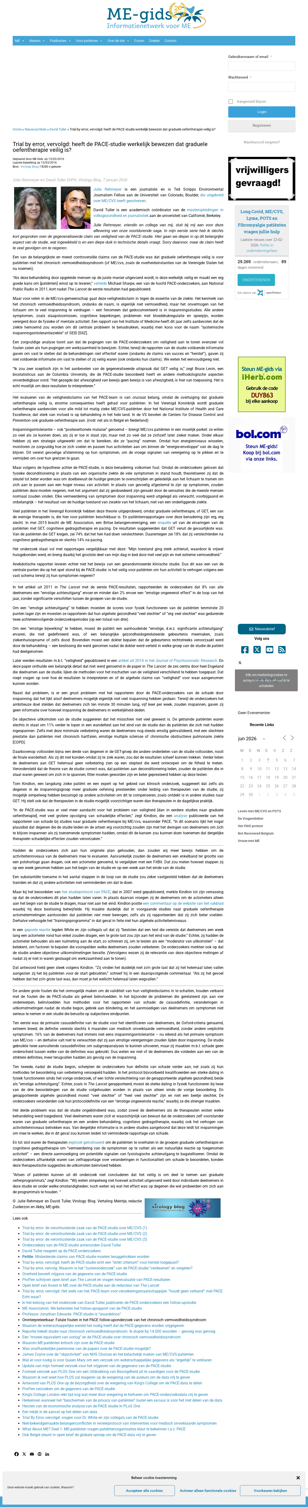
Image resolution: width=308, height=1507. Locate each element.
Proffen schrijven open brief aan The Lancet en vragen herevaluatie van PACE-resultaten (96, 1279)
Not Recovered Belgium (256, 833)
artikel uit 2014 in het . (168, 660)
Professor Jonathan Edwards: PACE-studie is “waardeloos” (71, 1314)
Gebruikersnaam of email (250, 56)
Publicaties (60, 41)
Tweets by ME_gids (266, 680)
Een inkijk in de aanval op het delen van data (59, 1412)
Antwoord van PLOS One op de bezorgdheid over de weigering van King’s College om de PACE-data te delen (112, 1383)
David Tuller (58, 129)
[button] (298, 1477)
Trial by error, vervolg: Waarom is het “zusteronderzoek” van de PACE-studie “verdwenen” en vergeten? (107, 1268)
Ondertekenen (256, 280)
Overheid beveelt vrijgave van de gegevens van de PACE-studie (74, 1274)
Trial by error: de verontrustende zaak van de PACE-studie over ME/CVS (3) (84, 1239)
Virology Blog (29, 166)
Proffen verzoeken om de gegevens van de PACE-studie (68, 1389)
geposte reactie (37, 929)
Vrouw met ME (249, 841)
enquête (165, 522)
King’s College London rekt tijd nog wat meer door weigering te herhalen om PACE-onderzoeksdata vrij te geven (115, 1394)
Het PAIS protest (250, 826)
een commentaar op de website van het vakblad (183, 903)
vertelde (100, 283)
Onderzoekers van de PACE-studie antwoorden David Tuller (71, 1245)
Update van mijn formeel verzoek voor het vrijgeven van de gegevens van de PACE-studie (96, 1366)
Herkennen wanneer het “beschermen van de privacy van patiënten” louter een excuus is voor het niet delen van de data (122, 1400)
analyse (180, 815)
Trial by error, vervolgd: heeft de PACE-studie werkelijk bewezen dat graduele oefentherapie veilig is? (110, 147)
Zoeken (154, 41)
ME (20, 41)
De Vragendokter (250, 818)
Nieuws (37, 41)
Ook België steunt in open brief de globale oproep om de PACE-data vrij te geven (89, 1435)
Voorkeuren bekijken (270, 1491)
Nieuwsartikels (35, 129)
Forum (139, 41)
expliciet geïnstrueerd (86, 1142)
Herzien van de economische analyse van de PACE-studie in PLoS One (81, 1406)
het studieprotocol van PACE (86, 892)
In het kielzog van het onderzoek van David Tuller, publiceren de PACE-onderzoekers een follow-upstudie (109, 1302)
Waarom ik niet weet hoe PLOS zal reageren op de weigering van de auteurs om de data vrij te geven (106, 1377)
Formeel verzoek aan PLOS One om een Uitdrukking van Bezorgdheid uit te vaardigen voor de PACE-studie (111, 1371)
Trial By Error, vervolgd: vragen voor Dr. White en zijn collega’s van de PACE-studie (90, 1417)
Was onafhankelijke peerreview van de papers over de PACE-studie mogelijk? (86, 1348)
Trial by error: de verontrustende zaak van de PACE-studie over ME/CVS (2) (84, 1233)
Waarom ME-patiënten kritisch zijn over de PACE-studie (68, 1343)
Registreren (262, 125)
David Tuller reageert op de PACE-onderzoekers (61, 1251)
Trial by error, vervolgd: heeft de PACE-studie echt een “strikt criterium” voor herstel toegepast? (100, 1262)
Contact (171, 41)
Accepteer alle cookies (144, 1491)
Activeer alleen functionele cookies (208, 1491)
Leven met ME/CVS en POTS (259, 811)
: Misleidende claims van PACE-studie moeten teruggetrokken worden (85, 1256)
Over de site (119, 41)
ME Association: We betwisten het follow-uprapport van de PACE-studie (82, 1308)
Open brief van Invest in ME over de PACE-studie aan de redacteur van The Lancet (90, 1285)
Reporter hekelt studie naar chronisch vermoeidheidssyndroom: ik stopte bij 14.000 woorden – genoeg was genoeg (118, 1331)
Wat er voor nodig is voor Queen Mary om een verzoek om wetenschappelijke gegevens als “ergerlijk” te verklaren (117, 1360)
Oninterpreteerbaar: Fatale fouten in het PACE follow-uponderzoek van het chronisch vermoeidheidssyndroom (114, 1320)
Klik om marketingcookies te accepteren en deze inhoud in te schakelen (266, 680)
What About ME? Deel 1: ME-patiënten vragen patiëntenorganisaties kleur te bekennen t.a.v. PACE (104, 1429)
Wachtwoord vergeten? (262, 142)
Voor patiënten (89, 41)
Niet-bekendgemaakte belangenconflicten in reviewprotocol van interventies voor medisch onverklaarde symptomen (119, 1423)
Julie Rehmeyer (107, 189)
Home (17, 129)
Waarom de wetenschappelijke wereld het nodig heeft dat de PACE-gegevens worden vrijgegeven (103, 1325)
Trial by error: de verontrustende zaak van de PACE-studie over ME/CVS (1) (84, 1228)
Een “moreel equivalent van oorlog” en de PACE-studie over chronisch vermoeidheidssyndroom (101, 1337)
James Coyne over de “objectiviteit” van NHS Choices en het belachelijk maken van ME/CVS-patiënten (108, 1354)
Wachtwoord (239, 77)
